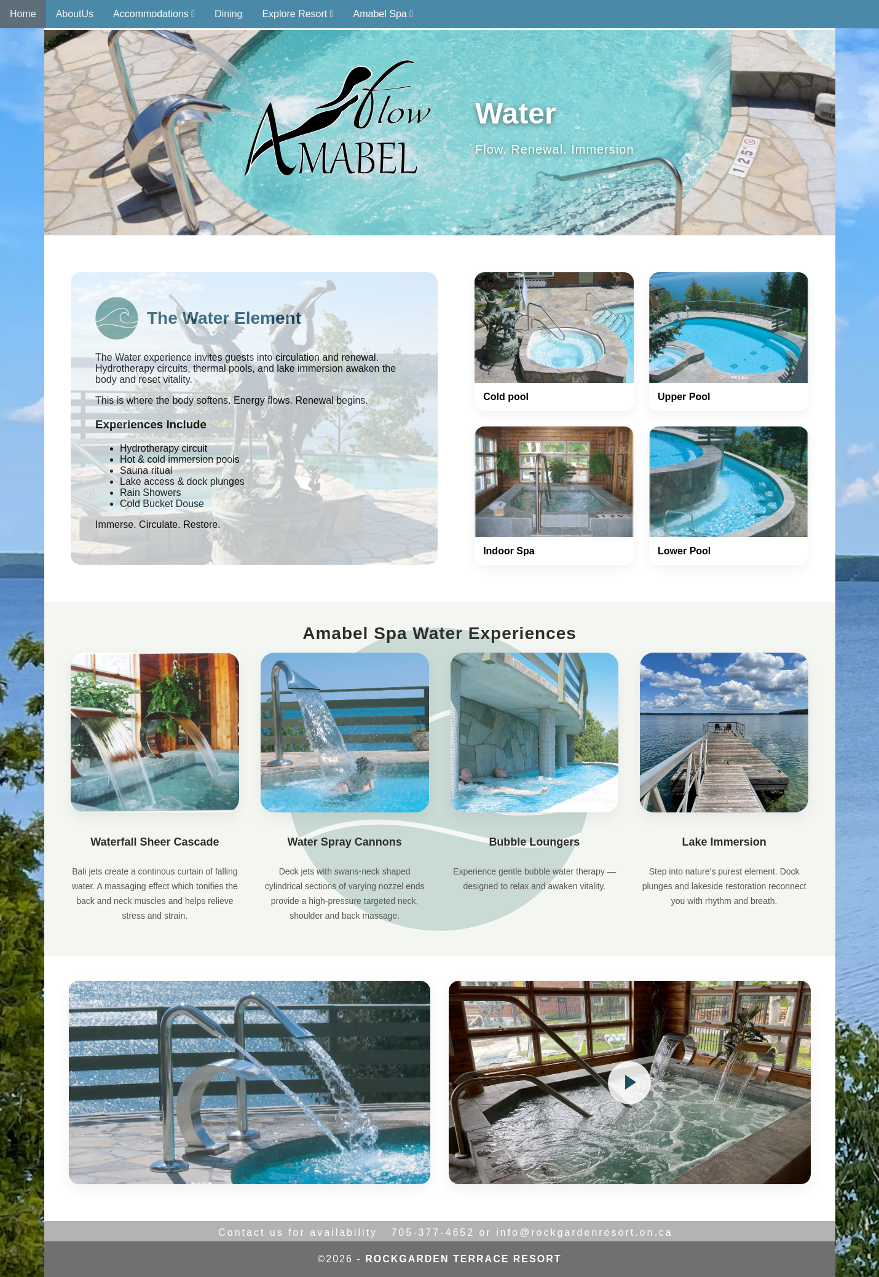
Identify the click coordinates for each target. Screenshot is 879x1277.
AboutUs (74, 14)
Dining (228, 14)
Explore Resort (297, 14)
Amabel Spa (383, 14)
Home (23, 14)
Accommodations (154, 14)
